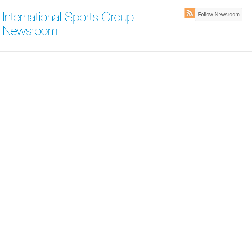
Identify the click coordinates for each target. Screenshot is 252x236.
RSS (191, 13)
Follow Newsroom (219, 14)
